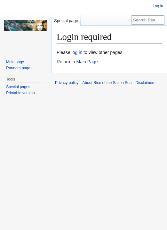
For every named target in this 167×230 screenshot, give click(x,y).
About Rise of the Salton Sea (106, 82)
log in (77, 52)
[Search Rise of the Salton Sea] (147, 20)
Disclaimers (145, 82)
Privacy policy (66, 82)
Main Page (87, 61)
